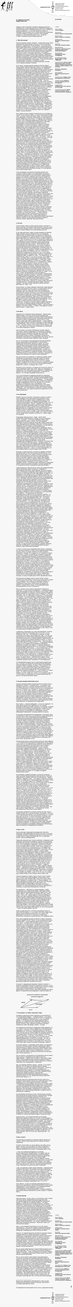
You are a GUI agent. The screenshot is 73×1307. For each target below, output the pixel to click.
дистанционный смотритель (61, 6)
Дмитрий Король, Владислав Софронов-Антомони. (63, 49)
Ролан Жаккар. (59, 30)
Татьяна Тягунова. (62, 81)
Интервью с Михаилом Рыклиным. (61, 70)
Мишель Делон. (62, 36)
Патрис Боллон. (62, 40)
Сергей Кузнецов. (63, 64)
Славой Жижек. (63, 86)
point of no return (59, 9)
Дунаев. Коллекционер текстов (62, 10)
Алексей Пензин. (63, 78)
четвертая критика (59, 5)
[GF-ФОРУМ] (58, 19)
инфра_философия (59, 3)
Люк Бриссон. (63, 33)
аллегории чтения (59, 7)
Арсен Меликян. (62, 73)
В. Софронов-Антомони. (61, 59)
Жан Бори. (62, 44)
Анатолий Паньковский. (63, 91)
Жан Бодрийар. (60, 54)
